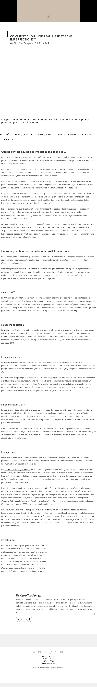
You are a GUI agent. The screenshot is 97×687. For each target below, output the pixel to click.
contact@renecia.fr (48, 663)
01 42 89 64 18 (48, 662)
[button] (48, 17)
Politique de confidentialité (57, 667)
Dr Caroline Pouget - (21, 43)
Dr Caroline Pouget (28, 595)
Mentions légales (44, 667)
